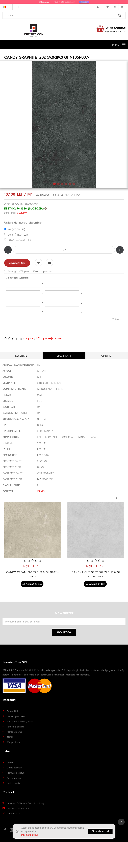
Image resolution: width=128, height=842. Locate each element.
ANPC (10, 736)
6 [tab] (73, 184)
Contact (11, 762)
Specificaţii (64, 355)
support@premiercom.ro (19, 808)
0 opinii (28, 338)
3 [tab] (62, 184)
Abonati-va (64, 632)
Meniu (115, 44)
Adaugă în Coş (17, 262)
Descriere (21, 355)
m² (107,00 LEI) (14, 229)
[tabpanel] (64, 124)
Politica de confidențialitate (20, 721)
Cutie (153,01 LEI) (16, 234)
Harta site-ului (13, 783)
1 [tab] (54, 184)
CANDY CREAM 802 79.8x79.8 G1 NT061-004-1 (95, 574)
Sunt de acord (100, 831)
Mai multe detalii (29, 834)
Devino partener (15, 777)
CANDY (22, 213)
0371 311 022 (14, 813)
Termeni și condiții (15, 726)
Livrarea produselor (16, 716)
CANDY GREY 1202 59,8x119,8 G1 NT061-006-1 (32, 574)
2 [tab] (58, 184)
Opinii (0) (106, 355)
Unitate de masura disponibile (22, 222)
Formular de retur (15, 772)
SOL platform (13, 742)
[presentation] (116, 497)
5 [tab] (70, 184)
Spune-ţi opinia (49, 338)
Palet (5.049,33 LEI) (17, 239)
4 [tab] (66, 184)
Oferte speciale (14, 767)
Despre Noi (12, 711)
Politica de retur (14, 731)
